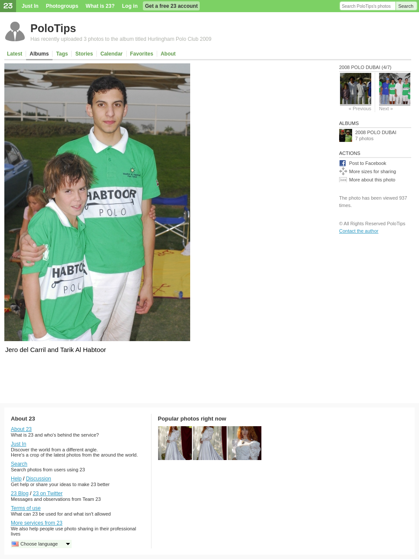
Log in (130, 6)
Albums (39, 54)
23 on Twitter (48, 493)
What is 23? (100, 6)
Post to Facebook (367, 163)
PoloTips (53, 28)
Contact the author (359, 230)
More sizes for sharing (372, 171)
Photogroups (62, 6)
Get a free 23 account (171, 6)
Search (405, 6)
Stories (84, 54)
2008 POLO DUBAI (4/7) (365, 67)
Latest (14, 54)
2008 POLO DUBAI (375, 132)
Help (16, 479)
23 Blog (20, 493)
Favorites (141, 54)
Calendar (111, 54)
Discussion (38, 479)
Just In (30, 6)
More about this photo (372, 179)
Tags (62, 54)
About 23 (21, 429)
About (168, 54)
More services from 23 (37, 523)
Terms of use (26, 508)
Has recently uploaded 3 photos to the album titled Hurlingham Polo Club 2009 (120, 39)
